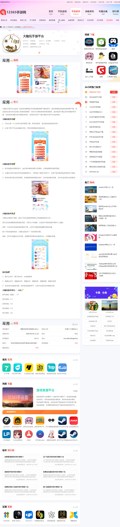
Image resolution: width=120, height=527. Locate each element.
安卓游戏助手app (92, 331)
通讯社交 (4, 20)
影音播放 (13, 20)
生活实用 (90, 20)
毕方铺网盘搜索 (51, 422)
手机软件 (76, 12)
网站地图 (117, 2)
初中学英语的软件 (109, 326)
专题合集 (103, 12)
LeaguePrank (113, 58)
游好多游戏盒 (40, 368)
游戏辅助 (109, 20)
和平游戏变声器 (101, 58)
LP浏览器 (6, 435)
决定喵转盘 (109, 331)
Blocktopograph (101, 44)
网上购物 (61, 20)
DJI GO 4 (29, 516)
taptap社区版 (51, 368)
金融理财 (71, 20)
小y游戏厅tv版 (29, 368)
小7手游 (6, 368)
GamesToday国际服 (62, 368)
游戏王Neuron (89, 44)
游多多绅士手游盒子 (40, 422)
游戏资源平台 (45, 390)
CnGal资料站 (17, 435)
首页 (51, 12)
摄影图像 (52, 20)
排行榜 (115, 12)
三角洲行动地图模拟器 (113, 72)
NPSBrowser (40, 435)
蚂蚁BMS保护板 (62, 516)
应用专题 (101, 2)
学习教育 (33, 20)
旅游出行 (81, 20)
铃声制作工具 (109, 316)
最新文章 (70, 2)
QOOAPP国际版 (17, 368)
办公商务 (100, 20)
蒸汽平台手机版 (62, 435)
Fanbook (6, 516)
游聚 (101, 72)
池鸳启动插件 (51, 435)
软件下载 (109, 2)
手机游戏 (62, 12)
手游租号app (110, 340)
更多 (74, 360)
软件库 (110, 321)
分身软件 (93, 326)
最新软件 (85, 2)
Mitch (29, 435)
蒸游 (113, 44)
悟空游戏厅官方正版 (17, 422)
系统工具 (23, 20)
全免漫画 (93, 340)
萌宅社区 (89, 58)
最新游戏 (77, 2)
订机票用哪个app (109, 335)
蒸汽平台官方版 (62, 422)
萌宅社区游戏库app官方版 (28, 422)
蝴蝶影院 (74, 516)
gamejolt (6, 422)
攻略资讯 (89, 12)
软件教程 (93, 2)
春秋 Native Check (17, 516)
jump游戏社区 (74, 422)
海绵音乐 (93, 335)
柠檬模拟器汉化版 (40, 516)
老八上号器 (89, 72)
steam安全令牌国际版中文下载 (73, 435)
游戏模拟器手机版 (92, 316)
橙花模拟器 (51, 516)
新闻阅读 (42, 20)
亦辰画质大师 (93, 321)
